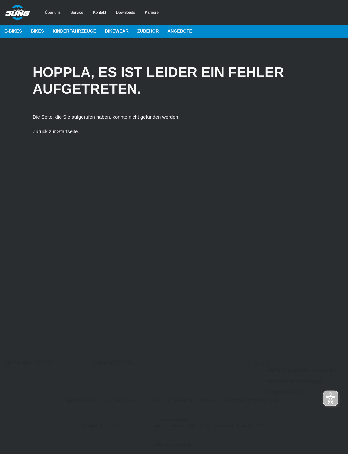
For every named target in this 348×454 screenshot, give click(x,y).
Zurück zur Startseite (55, 131)
